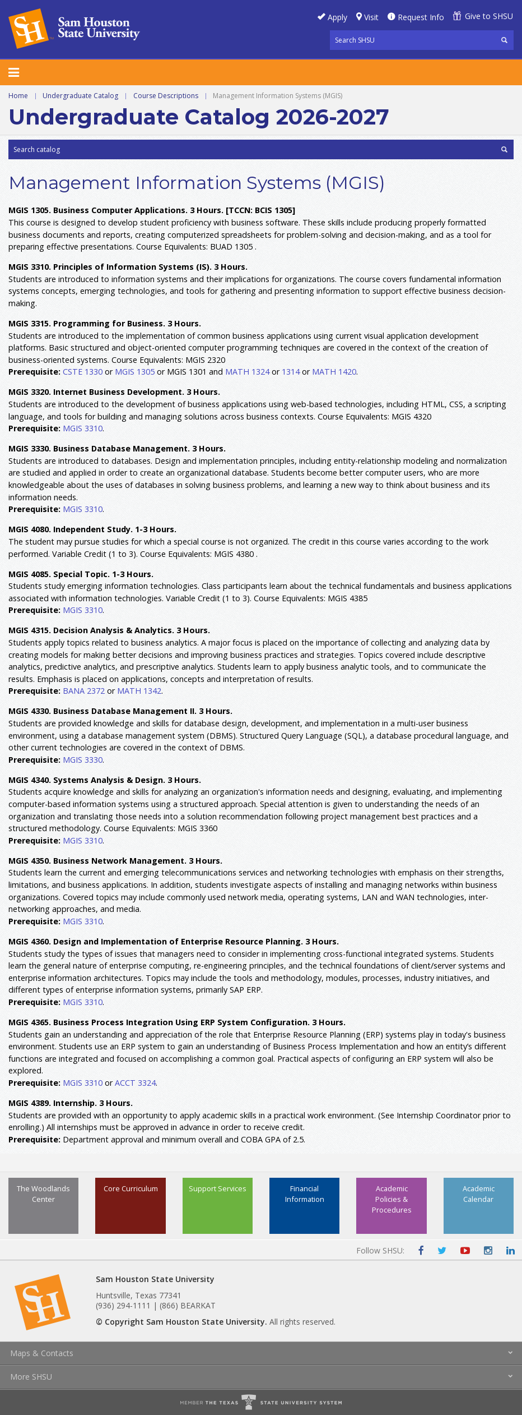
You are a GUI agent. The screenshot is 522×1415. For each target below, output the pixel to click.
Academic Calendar (479, 1193)
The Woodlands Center (43, 1193)
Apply (337, 17)
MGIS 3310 (82, 428)
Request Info (421, 17)
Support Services (217, 1188)
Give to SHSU (489, 16)
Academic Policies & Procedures (392, 1199)
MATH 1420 (334, 371)
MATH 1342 (139, 690)
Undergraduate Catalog (80, 95)
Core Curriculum (131, 1188)
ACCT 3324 (135, 1082)
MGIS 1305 (135, 371)
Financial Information (304, 1193)
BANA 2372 (84, 690)
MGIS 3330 (82, 759)
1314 (291, 371)
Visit (371, 17)
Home (18, 95)
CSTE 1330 (82, 371)
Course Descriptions (165, 95)
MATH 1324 (247, 371)
